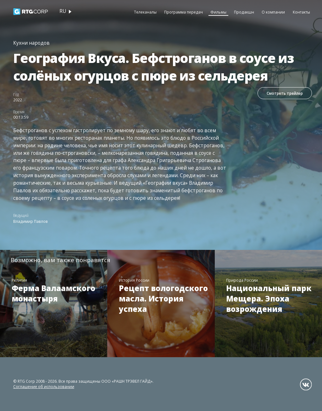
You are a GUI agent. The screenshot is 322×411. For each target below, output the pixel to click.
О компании (273, 11)
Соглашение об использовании (43, 386)
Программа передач (183, 11)
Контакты (301, 11)
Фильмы (218, 11)
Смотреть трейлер (285, 93)
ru (62, 11)
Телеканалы (145, 11)
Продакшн (244, 11)
